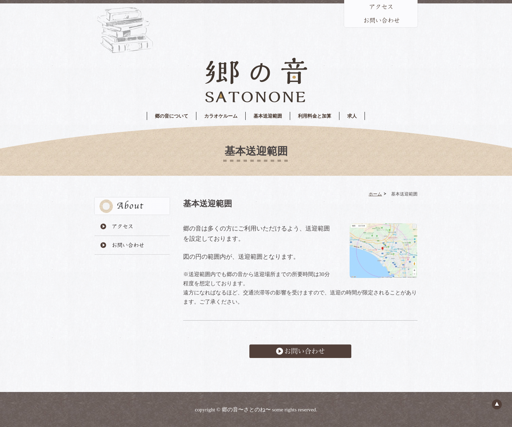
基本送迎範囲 (267, 116)
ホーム (375, 194)
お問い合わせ (300, 351)
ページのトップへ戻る (497, 404)
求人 (352, 116)
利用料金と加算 (314, 116)
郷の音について (171, 116)
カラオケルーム (220, 116)
